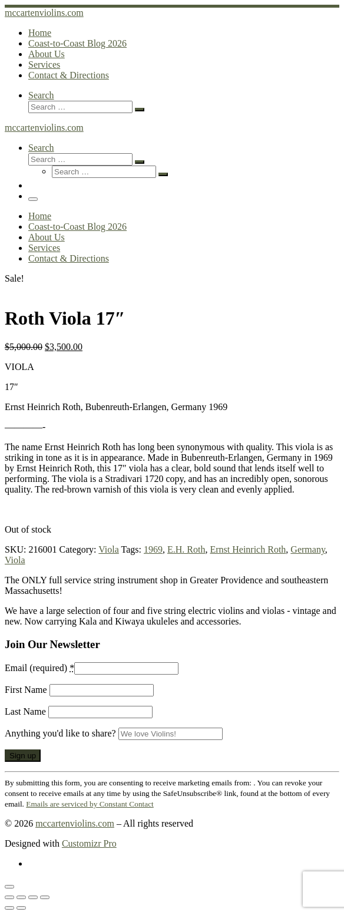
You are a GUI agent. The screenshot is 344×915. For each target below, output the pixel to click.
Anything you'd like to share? (61, 733)
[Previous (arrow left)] (9, 908)
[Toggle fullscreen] (21, 897)
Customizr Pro (89, 843)
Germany (307, 549)
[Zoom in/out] (9, 897)
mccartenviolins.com (74, 823)
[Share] (33, 897)
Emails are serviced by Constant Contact (90, 804)
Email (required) (39, 668)
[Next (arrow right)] (21, 908)
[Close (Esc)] (44, 897)
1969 (153, 549)
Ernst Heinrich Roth (248, 549)
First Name (27, 690)
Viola (108, 549)
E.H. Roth (186, 549)
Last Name (26, 711)
